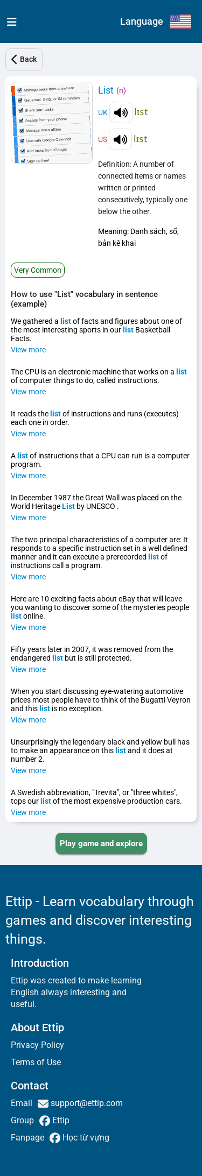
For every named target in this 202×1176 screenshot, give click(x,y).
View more (28, 349)
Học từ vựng (84, 1137)
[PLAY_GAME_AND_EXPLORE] (101, 843)
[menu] (9, 21)
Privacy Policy (37, 1045)
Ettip (59, 1120)
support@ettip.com (85, 1103)
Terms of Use (36, 1062)
